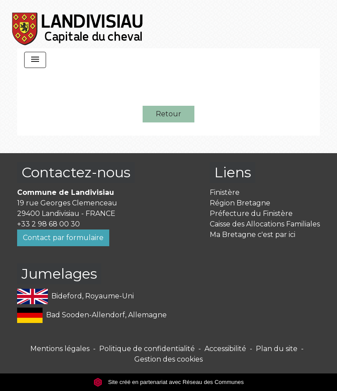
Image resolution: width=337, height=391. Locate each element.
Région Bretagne (240, 203)
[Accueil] (78, 24)
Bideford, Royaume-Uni (75, 296)
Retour (168, 114)
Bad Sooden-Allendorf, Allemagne (92, 315)
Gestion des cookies (168, 359)
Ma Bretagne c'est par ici (252, 234)
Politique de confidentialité (147, 348)
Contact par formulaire (63, 237)
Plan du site (277, 348)
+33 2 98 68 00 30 (48, 224)
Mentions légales (60, 348)
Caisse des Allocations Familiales (265, 224)
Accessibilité (225, 348)
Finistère (225, 192)
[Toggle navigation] (35, 60)
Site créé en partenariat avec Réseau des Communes (168, 382)
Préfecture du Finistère (251, 213)
